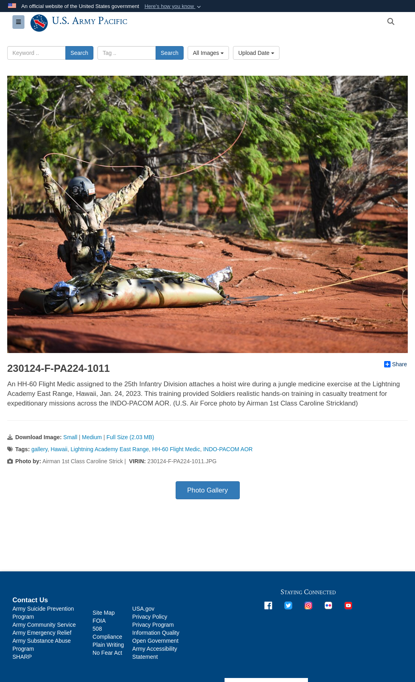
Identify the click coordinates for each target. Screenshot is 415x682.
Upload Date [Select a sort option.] (256, 53)
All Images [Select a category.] (208, 53)
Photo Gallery (207, 490)
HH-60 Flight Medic (176, 449)
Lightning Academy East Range (110, 449)
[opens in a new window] (268, 604)
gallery (39, 449)
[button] (173, 6)
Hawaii (59, 449)
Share (395, 364)
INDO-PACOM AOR (228, 449)
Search (79, 53)
